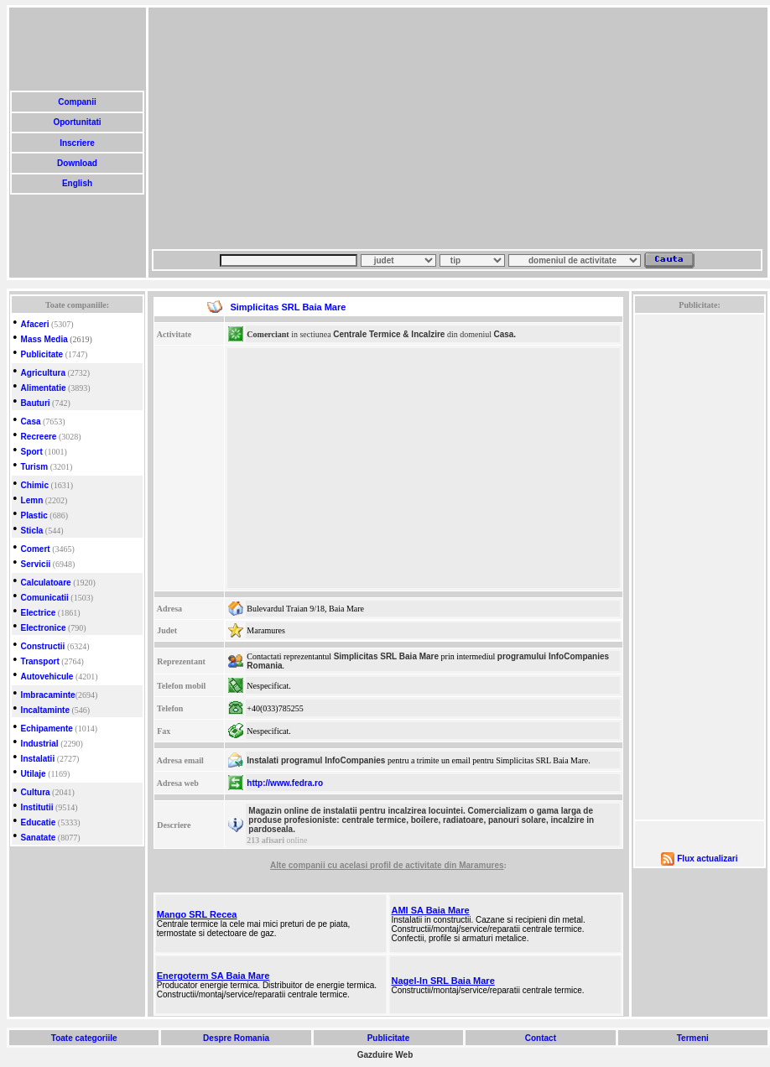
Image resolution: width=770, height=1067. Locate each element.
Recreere (39, 436)
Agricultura (43, 372)
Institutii (37, 807)
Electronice (43, 627)
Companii (76, 102)
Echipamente (47, 728)
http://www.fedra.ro (285, 783)
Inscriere (76, 143)
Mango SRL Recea (197, 914)
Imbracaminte (48, 695)
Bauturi (35, 403)
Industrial (40, 743)
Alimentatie (43, 388)
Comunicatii (45, 597)
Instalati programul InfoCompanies (316, 760)
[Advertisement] (398, 128)
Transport (40, 661)
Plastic (34, 515)
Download (77, 163)
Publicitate (42, 354)
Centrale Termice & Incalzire (389, 334)
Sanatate (38, 837)
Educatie (38, 822)
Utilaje (33, 773)
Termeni (692, 1038)
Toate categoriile (84, 1038)
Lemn (32, 500)
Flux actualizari (707, 858)
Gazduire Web (385, 1054)
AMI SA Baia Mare (430, 910)
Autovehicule (47, 676)
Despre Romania (235, 1038)
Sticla (32, 530)
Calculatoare (46, 582)
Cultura (35, 792)
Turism (35, 466)
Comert (35, 549)
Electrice (38, 612)
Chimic (35, 485)
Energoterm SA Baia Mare (213, 976)
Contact (541, 1038)
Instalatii (38, 758)
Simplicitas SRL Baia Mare (386, 656)
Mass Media (44, 339)
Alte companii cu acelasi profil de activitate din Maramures (386, 865)
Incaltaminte (45, 710)
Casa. (504, 334)
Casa (31, 421)
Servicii (36, 564)
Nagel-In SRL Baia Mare (442, 981)
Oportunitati (77, 122)
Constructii (43, 646)
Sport (32, 451)
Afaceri (35, 324)
